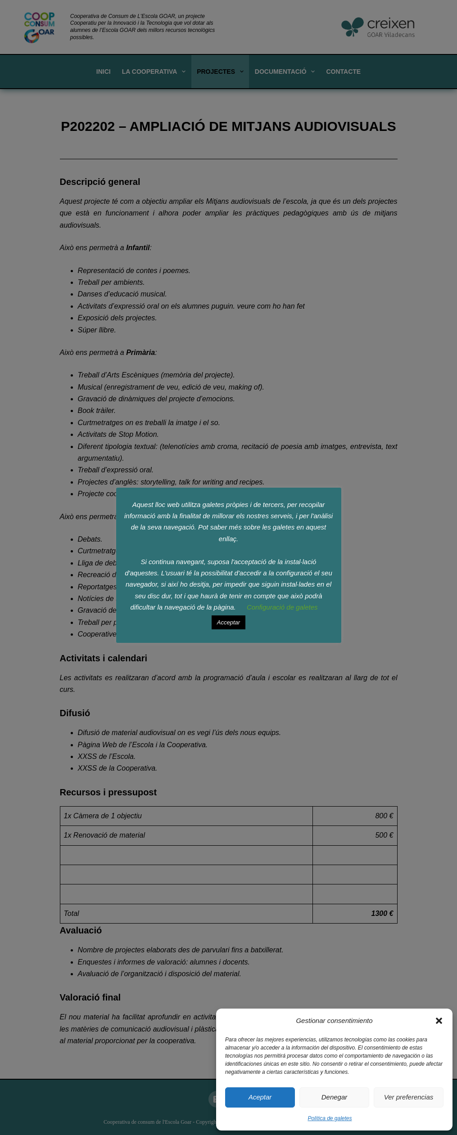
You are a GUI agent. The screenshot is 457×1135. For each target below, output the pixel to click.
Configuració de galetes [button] (282, 607)
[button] (438, 1020)
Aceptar (260, 1097)
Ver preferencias (409, 1097)
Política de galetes (330, 1118)
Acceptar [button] (228, 622)
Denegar (334, 1097)
